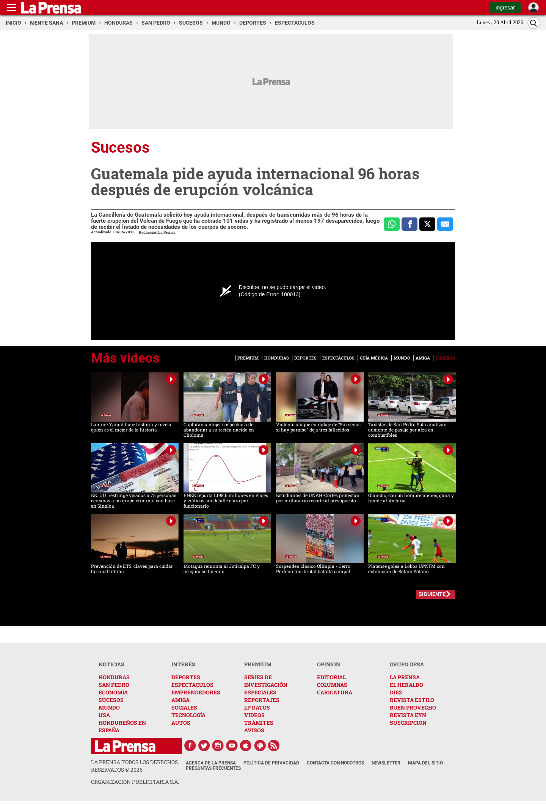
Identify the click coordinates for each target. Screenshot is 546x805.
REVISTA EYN (408, 715)
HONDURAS (114, 677)
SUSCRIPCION (408, 722)
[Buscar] (533, 23)
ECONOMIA (113, 692)
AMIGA (180, 699)
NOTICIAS (111, 664)
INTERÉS (183, 664)
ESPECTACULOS (192, 684)
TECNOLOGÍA (188, 715)
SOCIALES (184, 707)
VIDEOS (254, 715)
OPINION (328, 664)
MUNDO (109, 707)
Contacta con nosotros (335, 763)
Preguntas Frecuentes (213, 768)
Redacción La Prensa (157, 232)
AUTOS (180, 722)
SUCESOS (111, 699)
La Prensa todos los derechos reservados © (134, 765)
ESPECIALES (260, 692)
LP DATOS (257, 707)
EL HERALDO (406, 684)
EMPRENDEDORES (195, 692)
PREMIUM (257, 664)
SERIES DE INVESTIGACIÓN (265, 681)
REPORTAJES (261, 699)
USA (104, 715)
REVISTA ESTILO (412, 699)
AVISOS (254, 730)
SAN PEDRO (114, 684)
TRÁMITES (258, 722)
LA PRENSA (405, 677)
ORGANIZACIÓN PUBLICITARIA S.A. (135, 781)
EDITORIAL (331, 677)
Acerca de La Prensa (211, 763)
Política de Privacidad (271, 763)
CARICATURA (334, 692)
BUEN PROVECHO (413, 707)
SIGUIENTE (432, 594)
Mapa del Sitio (425, 763)
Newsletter (386, 763)
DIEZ (396, 692)
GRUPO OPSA (407, 664)
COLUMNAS (332, 684)
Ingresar (505, 8)
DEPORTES (185, 677)
